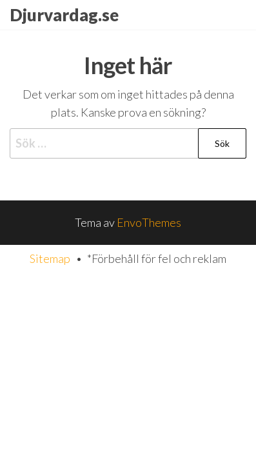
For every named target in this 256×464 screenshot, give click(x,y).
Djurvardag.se (64, 15)
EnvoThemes (149, 222)
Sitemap (50, 258)
